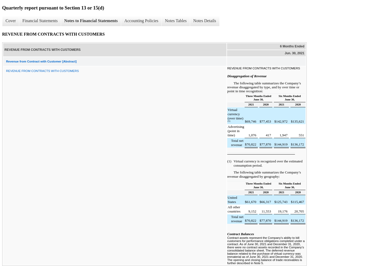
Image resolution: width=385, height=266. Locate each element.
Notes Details (204, 20)
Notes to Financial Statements (91, 20)
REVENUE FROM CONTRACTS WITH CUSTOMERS (42, 70)
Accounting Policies (141, 20)
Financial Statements (40, 20)
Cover (11, 20)
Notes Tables (176, 20)
